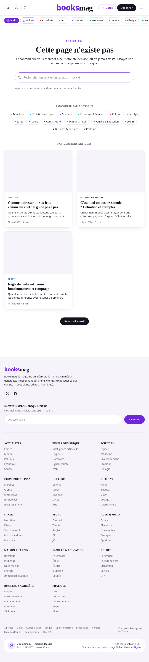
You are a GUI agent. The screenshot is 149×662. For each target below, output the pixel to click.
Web (55, 469)
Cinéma (56, 484)
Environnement (110, 459)
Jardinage (9, 560)
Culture (114, 20)
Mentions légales (12, 632)
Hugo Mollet (116, 647)
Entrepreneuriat (13, 596)
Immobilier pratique (16, 575)
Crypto (8, 489)
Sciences (78, 20)
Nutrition (9, 520)
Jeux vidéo (107, 555)
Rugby (56, 530)
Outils (107, 7)
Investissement (13, 504)
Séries (56, 489)
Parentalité (58, 555)
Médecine (106, 454)
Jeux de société (109, 560)
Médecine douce (13, 535)
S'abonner (127, 7)
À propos (8, 627)
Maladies (9, 540)
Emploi (8, 591)
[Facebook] (15, 393)
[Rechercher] (7, 7)
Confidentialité (32, 632)
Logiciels (57, 454)
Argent (56, 606)
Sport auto (107, 540)
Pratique (90, 129)
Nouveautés (108, 530)
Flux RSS (47, 632)
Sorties (105, 570)
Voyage (105, 499)
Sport (33, 121)
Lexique (48, 627)
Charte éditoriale (64, 627)
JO (53, 540)
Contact (96, 627)
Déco (104, 494)
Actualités (46, 20)
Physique (106, 464)
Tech (62, 20)
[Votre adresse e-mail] (63, 419)
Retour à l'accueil (74, 321)
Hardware (58, 459)
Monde (8, 454)
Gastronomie (108, 504)
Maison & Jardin (77, 121)
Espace (105, 449)
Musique (57, 494)
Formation (10, 606)
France (8, 449)
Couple (56, 575)
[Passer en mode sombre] (16, 7)
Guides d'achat (33, 627)
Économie (96, 20)
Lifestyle (130, 20)
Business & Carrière (65, 129)
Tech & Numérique (42, 114)
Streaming (107, 565)
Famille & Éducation (106, 121)
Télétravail (10, 611)
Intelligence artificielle (65, 449)
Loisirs (129, 121)
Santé (19, 121)
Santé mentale (12, 530)
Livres (55, 499)
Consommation (61, 601)
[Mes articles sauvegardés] (24, 7)
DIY (103, 575)
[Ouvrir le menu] (141, 7)
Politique (9, 459)
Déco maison (11, 565)
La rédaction (82, 627)
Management (12, 601)
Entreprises (10, 494)
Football (57, 520)
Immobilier (10, 499)
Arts (54, 504)
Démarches (59, 596)
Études (56, 565)
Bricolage (9, 555)
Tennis (56, 525)
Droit (55, 591)
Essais (104, 520)
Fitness (8, 525)
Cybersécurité (60, 464)
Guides (28, 20)
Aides (55, 611)
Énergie (8, 570)
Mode (104, 484)
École (55, 560)
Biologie (105, 469)
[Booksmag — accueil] (74, 8)
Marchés (9, 484)
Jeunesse (57, 570)
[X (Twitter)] (7, 393)
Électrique (107, 525)
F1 (53, 535)
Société (8, 469)
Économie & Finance (91, 114)
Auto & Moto (52, 121)
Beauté (105, 489)
